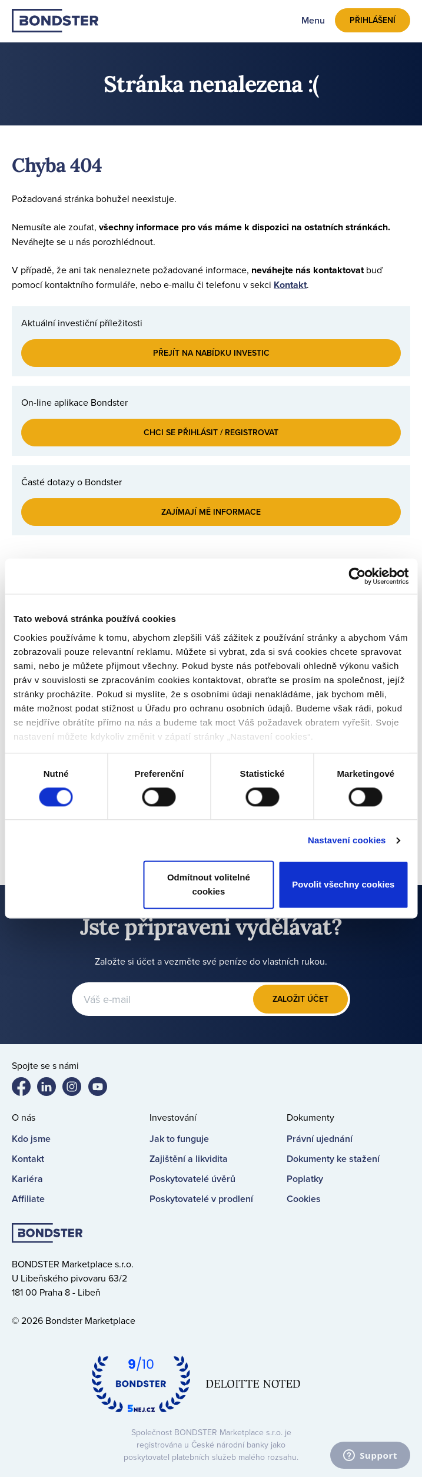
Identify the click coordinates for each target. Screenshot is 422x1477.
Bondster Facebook (26, 1089)
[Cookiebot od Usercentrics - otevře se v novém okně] (356, 576)
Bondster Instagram (76, 1089)
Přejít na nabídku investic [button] (211, 353)
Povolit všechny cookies (343, 885)
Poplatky (305, 1178)
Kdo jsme (31, 1138)
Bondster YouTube (102, 1089)
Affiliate (28, 1199)
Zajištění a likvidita (188, 1158)
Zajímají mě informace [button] (211, 512)
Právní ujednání (320, 1138)
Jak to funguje (179, 1138)
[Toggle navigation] (306, 20)
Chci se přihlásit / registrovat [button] (211, 432)
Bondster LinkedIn (51, 1089)
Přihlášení (373, 20)
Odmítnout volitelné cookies (208, 885)
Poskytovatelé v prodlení (201, 1199)
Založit (300, 999)
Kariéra (27, 1178)
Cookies (304, 1199)
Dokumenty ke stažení (333, 1158)
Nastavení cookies (347, 840)
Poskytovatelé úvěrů (192, 1178)
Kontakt (290, 285)
